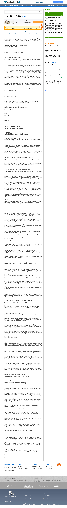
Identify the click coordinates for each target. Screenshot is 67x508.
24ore (37, 481)
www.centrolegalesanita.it (57, 486)
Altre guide (60, 39)
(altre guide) (23, 16)
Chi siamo (45, 493)
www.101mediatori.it (29, 486)
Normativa (17, 7)
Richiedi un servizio (8, 501)
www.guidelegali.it (44, 486)
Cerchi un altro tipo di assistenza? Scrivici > (31, 28)
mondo (56, 480)
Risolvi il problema (23, 5)
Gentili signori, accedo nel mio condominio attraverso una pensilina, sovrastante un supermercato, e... (52, 66)
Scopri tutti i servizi (52, 472)
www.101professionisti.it (13, 486)
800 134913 (60, 5)
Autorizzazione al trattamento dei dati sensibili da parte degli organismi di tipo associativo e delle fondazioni (53, 23)
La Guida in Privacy (12, 16)
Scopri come (58, 2)
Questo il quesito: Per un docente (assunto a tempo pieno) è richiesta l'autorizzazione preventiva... (53, 47)
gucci (8, 480)
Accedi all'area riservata (29, 493)
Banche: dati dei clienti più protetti (50, 20)
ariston (18, 480)
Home (6, 5)
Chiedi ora (38, 22)
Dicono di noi (46, 498)
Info (35, 5)
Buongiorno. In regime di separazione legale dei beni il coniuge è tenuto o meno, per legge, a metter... (53, 61)
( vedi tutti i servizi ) (22, 27)
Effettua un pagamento (28, 495)
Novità (31, 5)
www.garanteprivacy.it (11, 457)
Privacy (13, 7)
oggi (46, 480)
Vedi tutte (61, 86)
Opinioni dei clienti (47, 495)
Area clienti (51, 5)
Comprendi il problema (13, 5)
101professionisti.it (7, 7)
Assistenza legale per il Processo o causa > (12, 28)
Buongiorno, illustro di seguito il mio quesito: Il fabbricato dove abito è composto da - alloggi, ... (53, 51)
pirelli (29, 480)
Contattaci (45, 496)
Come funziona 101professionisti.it (10, 496)
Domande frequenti (28, 498)
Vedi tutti (61, 35)
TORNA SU (22, 460)
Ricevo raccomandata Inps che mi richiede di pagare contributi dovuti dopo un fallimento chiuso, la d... (53, 56)
